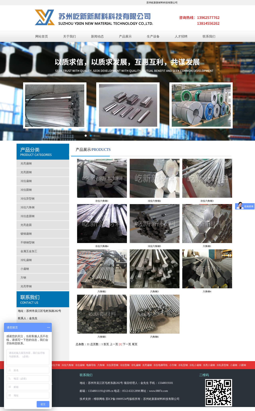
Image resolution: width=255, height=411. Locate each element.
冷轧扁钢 (26, 260)
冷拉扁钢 (26, 181)
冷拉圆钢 (26, 189)
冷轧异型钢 (223, 365)
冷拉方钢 (55, 365)
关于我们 (69, 36)
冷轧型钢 (183, 365)
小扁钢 (25, 268)
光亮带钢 (26, 286)
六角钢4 (207, 291)
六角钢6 (154, 336)
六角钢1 (207, 246)
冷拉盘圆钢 (27, 216)
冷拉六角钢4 (101, 246)
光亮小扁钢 (209, 365)
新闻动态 (97, 36)
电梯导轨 (91, 365)
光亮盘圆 (26, 224)
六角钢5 (102, 336)
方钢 (23, 277)
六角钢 (101, 365)
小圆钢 (242, 365)
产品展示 (125, 36)
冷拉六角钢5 (154, 246)
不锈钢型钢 (27, 242)
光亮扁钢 (26, 163)
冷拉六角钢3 (207, 201)
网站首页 (41, 36)
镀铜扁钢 (26, 233)
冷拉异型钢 (27, 198)
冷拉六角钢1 (101, 201)
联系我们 (209, 36)
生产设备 (153, 36)
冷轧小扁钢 (195, 365)
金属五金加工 (29, 251)
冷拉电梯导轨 (160, 365)
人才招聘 (181, 36)
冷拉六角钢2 (154, 201)
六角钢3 (154, 291)
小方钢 (173, 365)
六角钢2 (102, 291)
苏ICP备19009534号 (117, 398)
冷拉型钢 (124, 365)
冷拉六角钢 (27, 207)
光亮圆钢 (26, 172)
